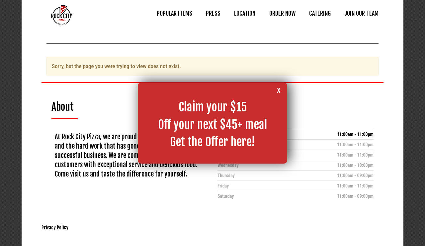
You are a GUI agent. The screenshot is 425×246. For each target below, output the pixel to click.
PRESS (213, 13)
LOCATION (244, 13)
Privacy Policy (55, 227)
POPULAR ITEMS (174, 13)
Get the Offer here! (212, 142)
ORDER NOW (282, 13)
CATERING (320, 13)
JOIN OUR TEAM (361, 13)
